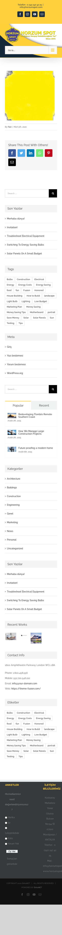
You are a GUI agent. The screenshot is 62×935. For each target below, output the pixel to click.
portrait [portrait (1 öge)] (51, 312)
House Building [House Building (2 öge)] (14, 295)
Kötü (10, 838)
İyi (9, 822)
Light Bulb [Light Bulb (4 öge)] (12, 301)
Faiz (10, 127)
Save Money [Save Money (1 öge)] (13, 317)
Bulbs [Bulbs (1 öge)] (10, 279)
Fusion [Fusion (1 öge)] (26, 290)
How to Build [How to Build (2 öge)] (33, 295)
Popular (18, 405)
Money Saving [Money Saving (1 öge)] (33, 307)
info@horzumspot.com (31, 7)
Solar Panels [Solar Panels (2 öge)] (39, 317)
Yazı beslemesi (15, 355)
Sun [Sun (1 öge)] (52, 317)
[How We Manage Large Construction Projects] (12, 432)
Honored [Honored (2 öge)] (38, 290)
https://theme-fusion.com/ (26, 688)
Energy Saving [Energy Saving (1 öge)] (43, 285)
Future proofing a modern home (35, 448)
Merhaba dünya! (16, 218)
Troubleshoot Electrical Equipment (25, 236)
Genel (10, 513)
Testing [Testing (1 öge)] (10, 323)
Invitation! (12, 227)
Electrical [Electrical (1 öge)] (39, 279)
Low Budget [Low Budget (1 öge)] (40, 301)
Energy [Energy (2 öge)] (10, 285)
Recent (44, 405)
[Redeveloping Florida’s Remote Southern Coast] (12, 415)
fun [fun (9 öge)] (17, 290)
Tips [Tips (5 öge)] (21, 323)
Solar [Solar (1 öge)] (26, 317)
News (10, 531)
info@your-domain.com (24, 683)
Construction (14, 496)
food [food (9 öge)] (9, 290)
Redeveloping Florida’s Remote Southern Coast (35, 415)
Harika (11, 817)
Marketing (12, 522)
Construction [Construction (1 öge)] (23, 279)
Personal (11, 539)
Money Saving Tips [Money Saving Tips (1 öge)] (16, 312)
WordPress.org (15, 373)
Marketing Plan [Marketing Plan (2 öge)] (14, 307)
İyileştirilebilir (12, 833)
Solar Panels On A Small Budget (24, 253)
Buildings (12, 487)
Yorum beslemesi (16, 364)
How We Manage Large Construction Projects (31, 432)
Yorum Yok (13, 843)
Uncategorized (15, 548)
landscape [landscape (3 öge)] (49, 295)
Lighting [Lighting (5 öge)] (26, 301)
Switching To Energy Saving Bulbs (25, 244)
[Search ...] (27, 193)
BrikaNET (38, 887)
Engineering (13, 505)
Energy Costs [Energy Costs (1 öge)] (25, 285)
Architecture (13, 478)
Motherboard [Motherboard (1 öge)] (36, 312)
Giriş (9, 347)
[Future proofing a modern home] (12, 449)
